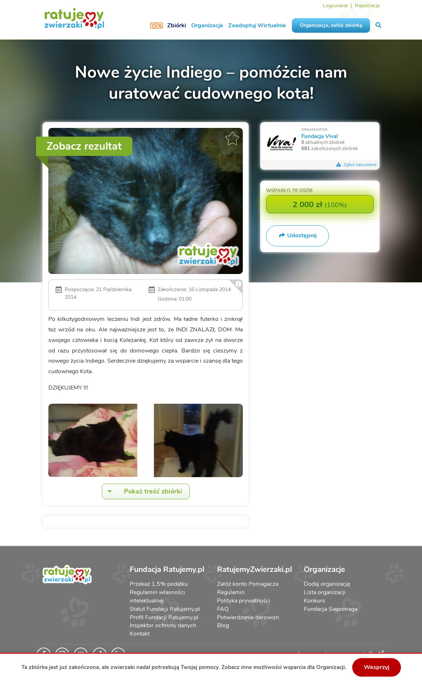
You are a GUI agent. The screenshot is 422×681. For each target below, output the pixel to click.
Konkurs (314, 601)
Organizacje (207, 25)
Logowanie (335, 5)
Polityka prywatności (243, 601)
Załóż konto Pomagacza (247, 584)
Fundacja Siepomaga (330, 609)
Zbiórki (176, 25)
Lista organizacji (325, 592)
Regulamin (231, 592)
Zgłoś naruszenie (356, 165)
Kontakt (139, 634)
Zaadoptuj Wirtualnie (257, 25)
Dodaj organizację (327, 584)
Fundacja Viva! (319, 136)
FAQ (223, 609)
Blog (223, 625)
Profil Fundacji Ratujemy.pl (164, 617)
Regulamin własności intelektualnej (157, 596)
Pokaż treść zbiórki (142, 491)
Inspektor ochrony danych (163, 625)
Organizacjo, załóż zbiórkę (331, 25)
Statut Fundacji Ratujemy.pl (165, 609)
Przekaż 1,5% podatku (159, 584)
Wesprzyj (376, 667)
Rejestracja (367, 5)
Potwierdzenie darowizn (248, 617)
